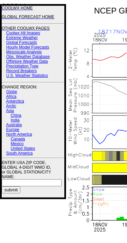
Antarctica (15, 101)
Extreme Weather (22, 37)
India (15, 120)
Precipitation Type (22, 66)
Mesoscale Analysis (24, 52)
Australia (14, 125)
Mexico (17, 143)
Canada (18, 139)
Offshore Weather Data (27, 61)
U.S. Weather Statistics (27, 75)
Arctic (11, 106)
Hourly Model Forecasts (27, 47)
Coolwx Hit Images (23, 33)
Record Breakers (21, 71)
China (16, 115)
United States (23, 148)
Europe (12, 129)
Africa (11, 96)
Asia (10, 110)
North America (19, 134)
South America (19, 153)
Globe (11, 91)
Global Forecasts (21, 42)
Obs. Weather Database (28, 56)
